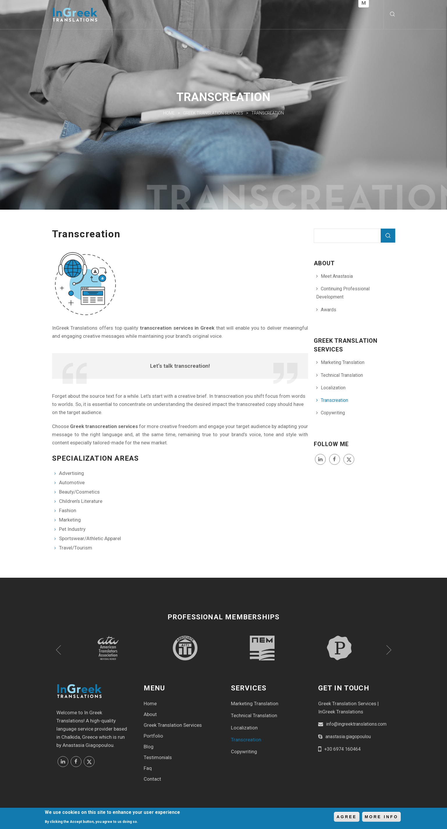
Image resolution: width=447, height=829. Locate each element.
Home (169, 113)
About (150, 714)
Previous (58, 650)
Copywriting (333, 413)
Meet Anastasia (337, 276)
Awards (328, 309)
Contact (152, 779)
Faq (148, 768)
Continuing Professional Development (343, 293)
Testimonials (158, 757)
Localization (333, 387)
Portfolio (153, 736)
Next (388, 650)
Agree (346, 817)
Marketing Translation (342, 362)
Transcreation (334, 400)
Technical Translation (342, 375)
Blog (149, 747)
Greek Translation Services (213, 113)
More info (381, 817)
